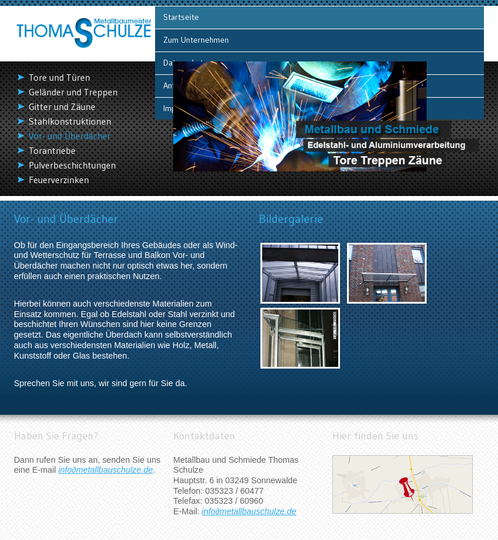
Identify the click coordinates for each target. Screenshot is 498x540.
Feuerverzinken (59, 179)
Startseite (181, 17)
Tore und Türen (59, 77)
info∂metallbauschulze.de (106, 469)
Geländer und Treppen (73, 92)
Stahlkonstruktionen (70, 121)
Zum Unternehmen (196, 40)
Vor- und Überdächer (70, 136)
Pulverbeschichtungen (72, 165)
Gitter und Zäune (62, 106)
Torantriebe (52, 150)
